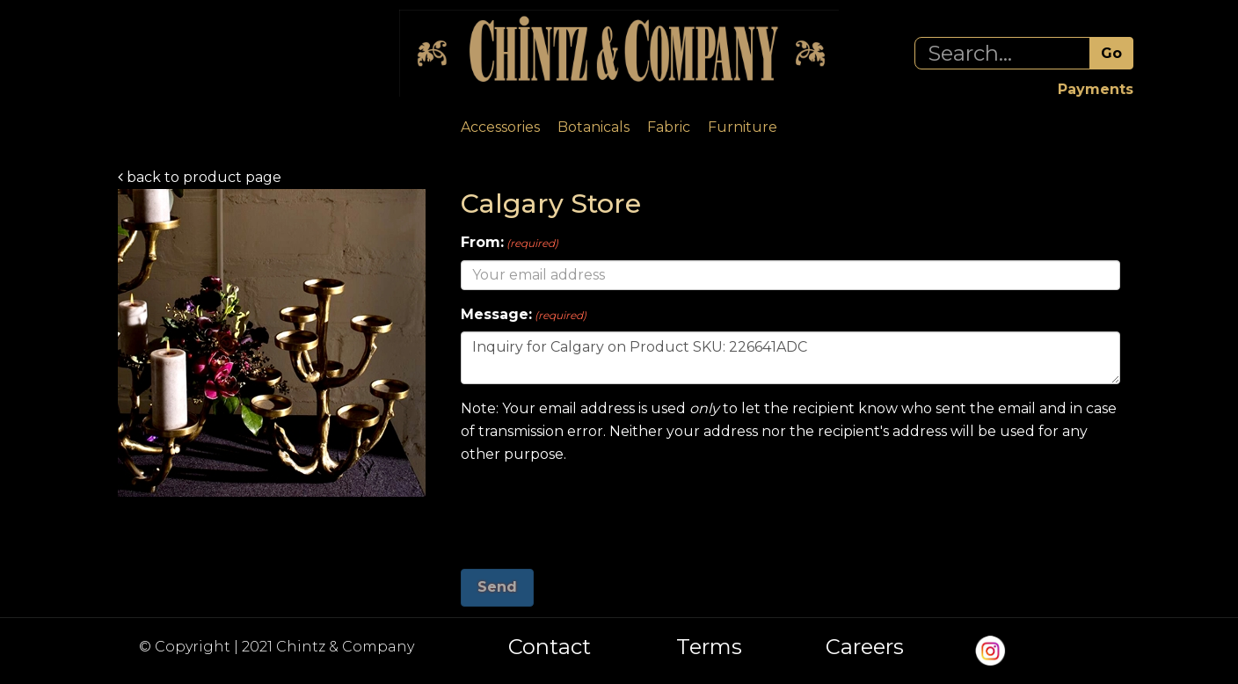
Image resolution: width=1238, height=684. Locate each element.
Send (497, 586)
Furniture (742, 127)
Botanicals (593, 127)
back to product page (199, 177)
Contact (549, 647)
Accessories (500, 127)
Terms (709, 647)
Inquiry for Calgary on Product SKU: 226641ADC (790, 357)
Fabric (668, 127)
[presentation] (594, 510)
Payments (1095, 89)
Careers (865, 647)
